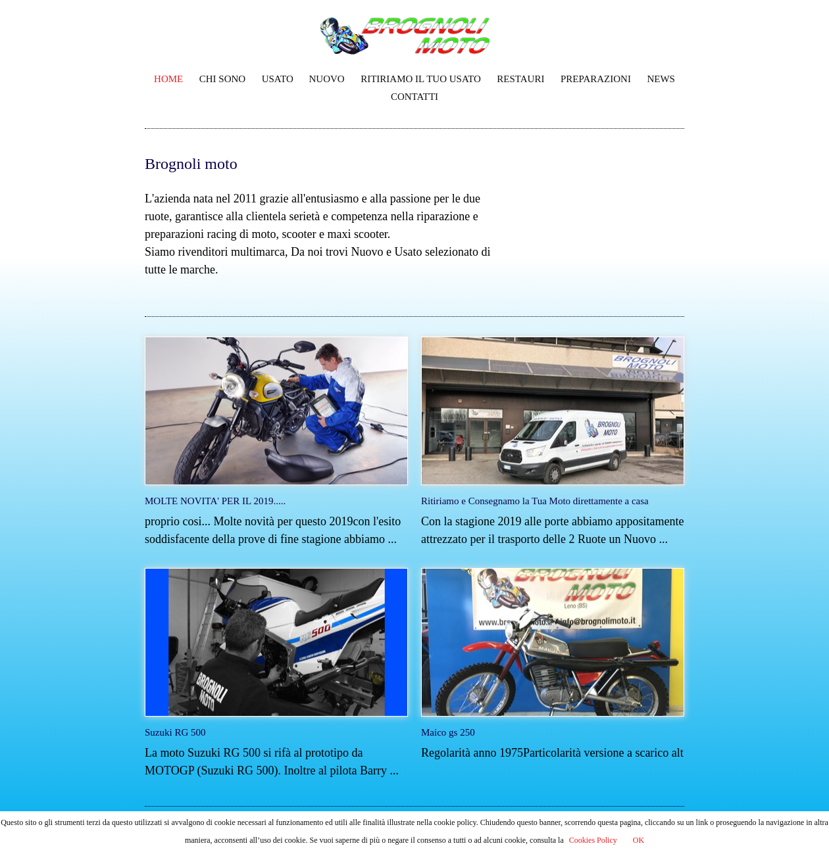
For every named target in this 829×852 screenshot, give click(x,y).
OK (638, 840)
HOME (168, 79)
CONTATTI (414, 96)
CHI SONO (222, 79)
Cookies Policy (593, 840)
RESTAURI (520, 79)
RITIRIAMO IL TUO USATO (421, 79)
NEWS (661, 79)
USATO (279, 79)
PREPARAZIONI (596, 79)
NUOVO (327, 79)
